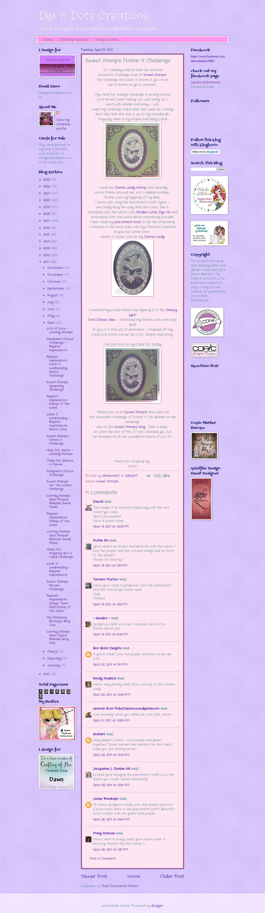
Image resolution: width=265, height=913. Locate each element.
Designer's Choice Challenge (59, 473)
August (53, 295)
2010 (47, 674)
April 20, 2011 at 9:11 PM (110, 664)
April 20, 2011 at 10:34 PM (111, 695)
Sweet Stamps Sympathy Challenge (57, 386)
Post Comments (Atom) (120, 886)
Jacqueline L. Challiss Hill (111, 769)
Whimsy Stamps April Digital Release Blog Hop (58, 637)
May (51, 316)
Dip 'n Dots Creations (93, 16)
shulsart (99, 734)
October (54, 281)
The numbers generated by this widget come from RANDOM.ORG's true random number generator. (204, 397)
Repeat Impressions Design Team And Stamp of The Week (58, 603)
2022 (47, 186)
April (51, 323)
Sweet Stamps (155, 75)
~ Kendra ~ (101, 618)
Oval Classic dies (101, 319)
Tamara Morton (105, 579)
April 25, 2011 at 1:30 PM (110, 849)
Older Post (172, 876)
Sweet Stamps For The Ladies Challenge (58, 485)
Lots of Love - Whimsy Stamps (59, 330)
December (56, 268)
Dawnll (98, 501)
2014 (47, 241)
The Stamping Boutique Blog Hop (58, 621)
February (54, 658)
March (53, 651)
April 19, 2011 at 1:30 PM (110, 565)
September (56, 288)
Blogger (157, 906)
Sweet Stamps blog (130, 427)
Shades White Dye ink (153, 212)
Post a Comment (103, 858)
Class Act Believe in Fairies (59, 462)
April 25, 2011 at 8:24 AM (111, 819)
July (50, 302)
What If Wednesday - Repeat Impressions (58, 569)
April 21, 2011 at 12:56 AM (111, 720)
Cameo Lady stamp (131, 187)
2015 (47, 234)
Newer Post (94, 876)
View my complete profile (63, 124)
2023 (47, 179)
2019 (47, 207)
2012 (47, 255)
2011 (46, 262)
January (54, 665)
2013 (47, 248)
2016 (47, 228)
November (55, 275)
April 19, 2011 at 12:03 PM (111, 526)
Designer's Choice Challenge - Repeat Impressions (59, 344)
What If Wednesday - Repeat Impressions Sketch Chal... (58, 422)
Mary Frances (104, 833)
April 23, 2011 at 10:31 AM (111, 785)
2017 (47, 221)
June (51, 309)
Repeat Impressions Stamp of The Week (57, 402)
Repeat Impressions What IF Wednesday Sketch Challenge (56, 366)
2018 (47, 214)
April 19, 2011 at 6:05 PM (110, 634)
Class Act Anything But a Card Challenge (59, 553)
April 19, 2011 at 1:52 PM (110, 604)
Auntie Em (100, 540)
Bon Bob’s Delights (107, 648)
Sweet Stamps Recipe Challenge (57, 585)
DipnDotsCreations (205, 82)
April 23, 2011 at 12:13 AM (111, 755)
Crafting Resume (74, 39)
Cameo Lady (154, 236)
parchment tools (127, 222)
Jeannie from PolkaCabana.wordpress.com (126, 708)
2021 (47, 193)
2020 (47, 200)
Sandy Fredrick (104, 678)
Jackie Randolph (105, 799)
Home (48, 39)
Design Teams (106, 39)
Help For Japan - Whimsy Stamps (59, 452)
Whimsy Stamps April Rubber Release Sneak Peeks (58, 501)
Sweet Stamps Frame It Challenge (57, 440)
